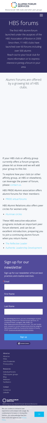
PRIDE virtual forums (16, 199)
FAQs (5, 359)
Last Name (9, 306)
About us (6, 356)
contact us (15, 184)
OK (39, 414)
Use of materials (9, 361)
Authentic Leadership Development (24, 247)
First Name (9, 294)
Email (6, 281)
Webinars (6, 379)
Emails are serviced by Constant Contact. (21, 330)
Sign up (23, 337)
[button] (41, 15)
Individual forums (9, 372)
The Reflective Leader (16, 243)
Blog (4, 377)
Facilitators (7, 382)
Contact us (7, 390)
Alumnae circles (14, 214)
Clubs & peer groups (10, 374)
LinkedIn (6, 392)
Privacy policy (8, 364)
